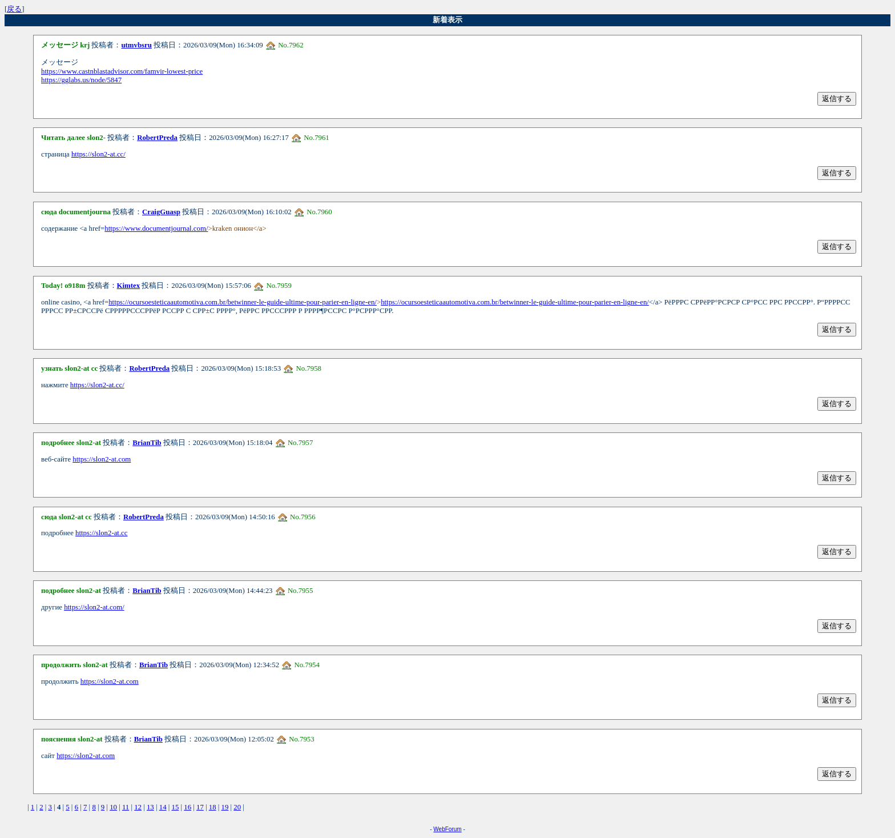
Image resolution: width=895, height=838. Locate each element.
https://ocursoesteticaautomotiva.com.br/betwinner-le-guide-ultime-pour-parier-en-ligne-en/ (242, 302)
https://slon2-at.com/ (94, 607)
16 (187, 807)
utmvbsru (136, 45)
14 (163, 807)
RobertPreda (157, 138)
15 (175, 807)
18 (212, 807)
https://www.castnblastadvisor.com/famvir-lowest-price (122, 71)
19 (225, 807)
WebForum (447, 829)
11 (125, 807)
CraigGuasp (161, 212)
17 (200, 807)
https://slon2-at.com (101, 459)
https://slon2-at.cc (101, 533)
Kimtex (128, 286)
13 (150, 807)
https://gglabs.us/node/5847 (81, 80)
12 (138, 807)
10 (113, 807)
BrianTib (146, 443)
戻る (14, 9)
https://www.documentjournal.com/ (156, 228)
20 (237, 807)
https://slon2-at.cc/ (98, 154)
